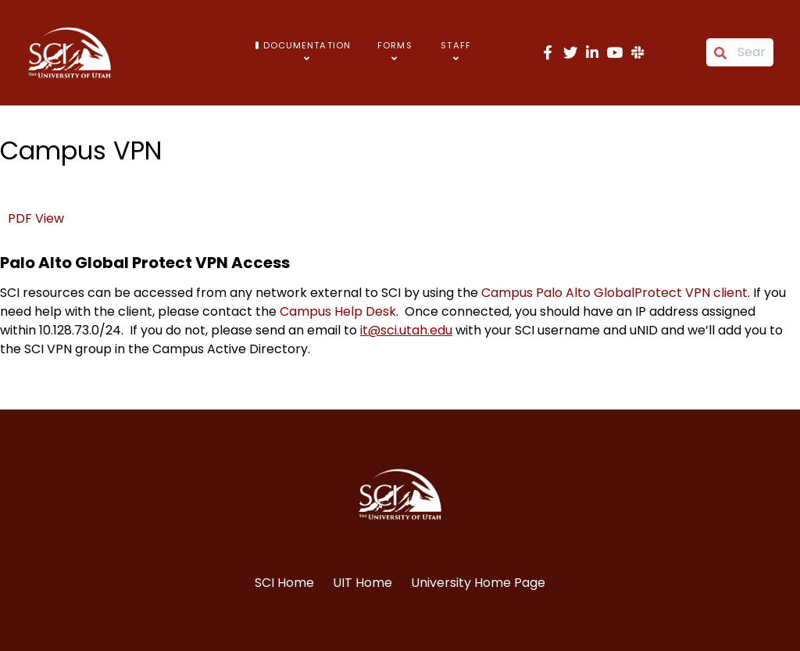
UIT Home (362, 583)
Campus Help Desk (338, 311)
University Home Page (478, 583)
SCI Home (284, 583)
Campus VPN (81, 150)
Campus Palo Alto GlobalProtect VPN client (614, 293)
